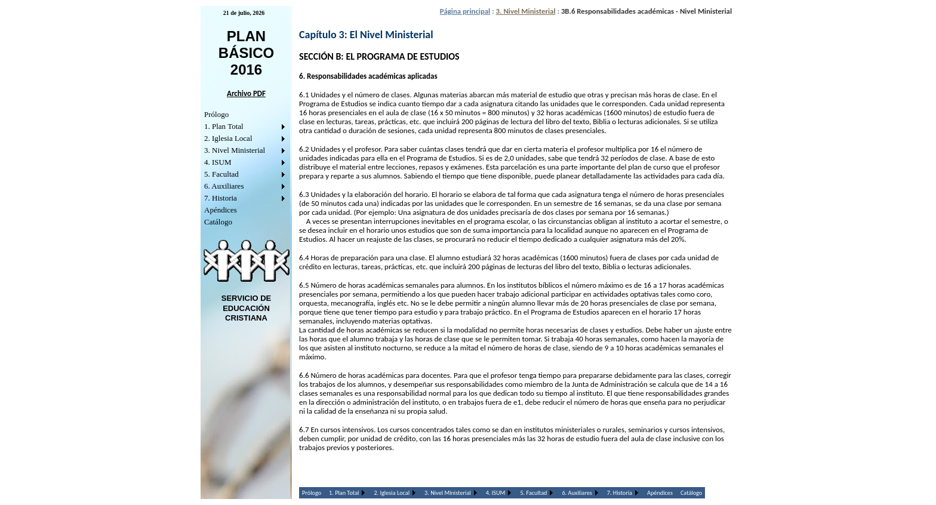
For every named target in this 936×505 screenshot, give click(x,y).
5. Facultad (221, 174)
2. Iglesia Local (228, 138)
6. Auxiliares (224, 185)
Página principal (465, 11)
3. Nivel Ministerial (234, 150)
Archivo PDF (246, 93)
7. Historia (220, 197)
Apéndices (220, 209)
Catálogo (218, 221)
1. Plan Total (224, 126)
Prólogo (216, 114)
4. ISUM (218, 162)
